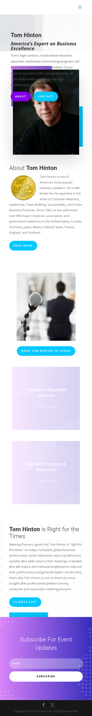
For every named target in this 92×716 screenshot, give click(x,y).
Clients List (25, 601)
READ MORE (23, 245)
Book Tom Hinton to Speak (46, 350)
